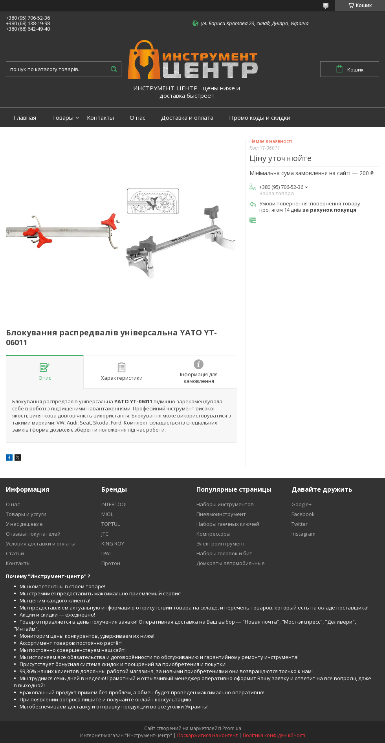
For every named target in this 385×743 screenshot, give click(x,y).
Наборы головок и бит (224, 553)
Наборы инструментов (225, 504)
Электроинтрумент (220, 543)
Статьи (15, 553)
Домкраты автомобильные (230, 563)
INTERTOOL (114, 504)
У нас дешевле (24, 523)
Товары (62, 118)
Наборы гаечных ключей (227, 523)
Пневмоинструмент (221, 514)
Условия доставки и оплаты (40, 543)
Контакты (100, 118)
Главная (25, 118)
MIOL (107, 514)
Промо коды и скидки (259, 118)
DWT (106, 553)
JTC (104, 533)
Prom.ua (231, 728)
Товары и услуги (26, 514)
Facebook (303, 514)
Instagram (303, 533)
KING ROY (112, 543)
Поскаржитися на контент (207, 735)
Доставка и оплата (187, 118)
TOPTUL (110, 523)
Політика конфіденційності (274, 735)
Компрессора (213, 533)
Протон (110, 563)
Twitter (300, 523)
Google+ (302, 504)
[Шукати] (113, 69)
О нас (137, 118)
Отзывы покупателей (33, 533)
